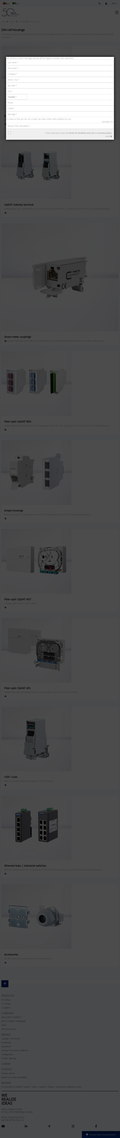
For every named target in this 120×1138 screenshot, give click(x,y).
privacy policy (105, 133)
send (108, 136)
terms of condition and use (81, 133)
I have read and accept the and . (78, 133)
